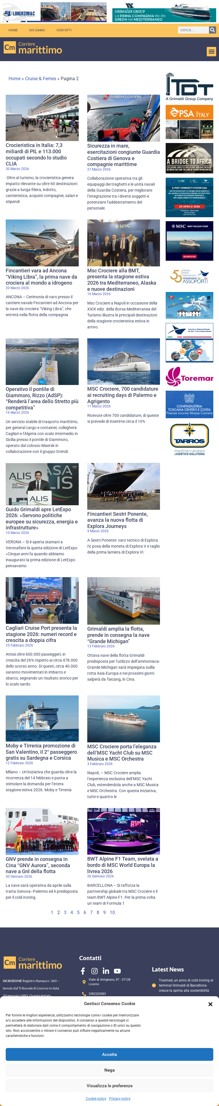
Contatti (64, 30)
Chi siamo (37, 30)
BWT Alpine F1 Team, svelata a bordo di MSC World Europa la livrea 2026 (122, 865)
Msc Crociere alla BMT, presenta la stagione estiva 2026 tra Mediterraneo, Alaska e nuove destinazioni (121, 280)
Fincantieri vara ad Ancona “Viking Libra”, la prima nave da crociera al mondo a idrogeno (41, 277)
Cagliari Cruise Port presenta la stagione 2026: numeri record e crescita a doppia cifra (41, 634)
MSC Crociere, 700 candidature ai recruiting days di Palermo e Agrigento (122, 395)
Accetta (109, 1054)
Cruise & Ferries (40, 78)
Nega (109, 1070)
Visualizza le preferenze (110, 1085)
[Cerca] (212, 30)
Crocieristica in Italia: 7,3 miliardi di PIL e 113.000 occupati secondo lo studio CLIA (36, 154)
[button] (210, 1003)
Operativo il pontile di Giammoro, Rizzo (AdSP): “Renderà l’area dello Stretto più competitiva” (42, 398)
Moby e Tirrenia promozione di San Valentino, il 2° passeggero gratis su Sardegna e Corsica (41, 752)
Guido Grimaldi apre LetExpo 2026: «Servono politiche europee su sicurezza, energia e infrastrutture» (42, 518)
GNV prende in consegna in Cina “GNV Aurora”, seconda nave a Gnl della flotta (38, 865)
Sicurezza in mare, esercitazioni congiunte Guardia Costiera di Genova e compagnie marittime (123, 155)
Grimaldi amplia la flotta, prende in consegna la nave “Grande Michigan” (118, 635)
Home (13, 30)
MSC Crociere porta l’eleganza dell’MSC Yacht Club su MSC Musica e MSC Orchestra (122, 752)
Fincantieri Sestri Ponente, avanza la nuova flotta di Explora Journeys (117, 520)
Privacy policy (120, 1099)
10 (112, 912)
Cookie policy (96, 1099)
